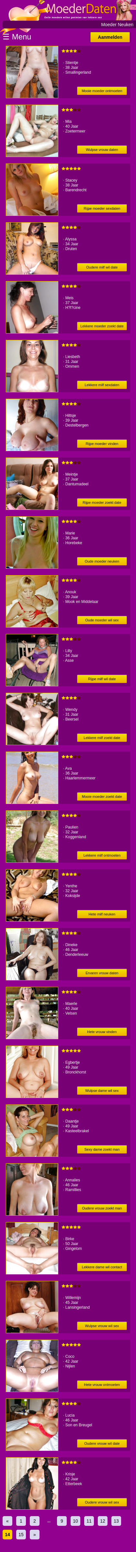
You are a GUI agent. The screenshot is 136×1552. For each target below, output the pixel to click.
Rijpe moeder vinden (101, 444)
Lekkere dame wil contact (102, 1267)
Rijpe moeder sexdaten (102, 208)
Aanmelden (110, 37)
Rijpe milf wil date (102, 679)
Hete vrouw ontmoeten (102, 1385)
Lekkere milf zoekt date (102, 738)
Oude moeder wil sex (102, 620)
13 (116, 1521)
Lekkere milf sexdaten (102, 385)
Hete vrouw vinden (102, 1032)
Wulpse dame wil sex (102, 1091)
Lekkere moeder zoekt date (101, 326)
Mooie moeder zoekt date (102, 796)
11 (89, 1521)
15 (21, 1534)
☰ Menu (17, 36)
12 (102, 1521)
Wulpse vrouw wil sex (102, 1326)
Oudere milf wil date (102, 267)
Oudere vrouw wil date (101, 1443)
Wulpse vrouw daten (102, 150)
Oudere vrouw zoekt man (102, 1208)
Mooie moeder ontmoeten (102, 91)
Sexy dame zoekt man (101, 1149)
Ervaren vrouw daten (102, 973)
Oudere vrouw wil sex (102, 1502)
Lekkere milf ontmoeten (102, 855)
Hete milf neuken (102, 914)
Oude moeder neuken (102, 561)
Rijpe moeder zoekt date (102, 502)
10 (75, 1521)
